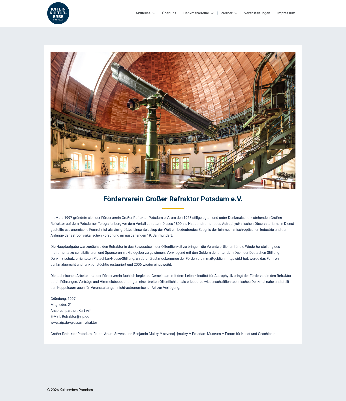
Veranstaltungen (257, 13)
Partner (227, 13)
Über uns (169, 13)
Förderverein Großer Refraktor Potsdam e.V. (173, 199)
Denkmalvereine (196, 13)
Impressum (286, 13)
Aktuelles (142, 13)
